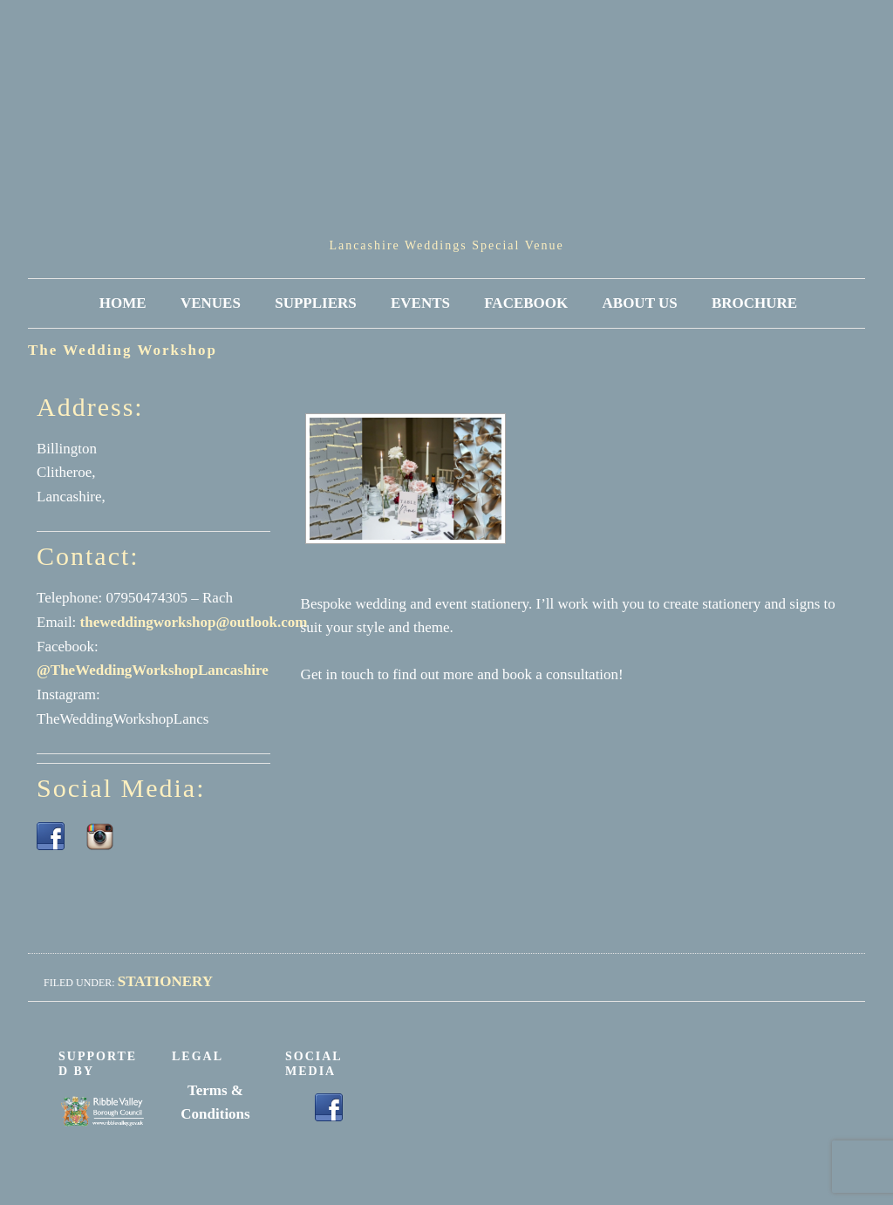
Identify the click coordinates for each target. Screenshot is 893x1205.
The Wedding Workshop (122, 350)
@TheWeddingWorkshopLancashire (153, 670)
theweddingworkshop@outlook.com (194, 622)
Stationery (165, 981)
